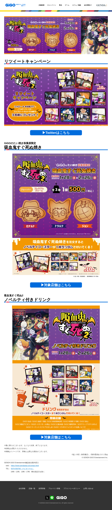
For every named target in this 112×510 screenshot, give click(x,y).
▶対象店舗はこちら (56, 285)
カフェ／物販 (76, 5)
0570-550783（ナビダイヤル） (22, 469)
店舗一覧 (32, 488)
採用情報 (42, 488)
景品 (60, 5)
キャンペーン (51, 5)
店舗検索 (41, 5)
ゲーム (67, 5)
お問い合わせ (88, 488)
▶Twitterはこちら (56, 133)
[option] (56, 35)
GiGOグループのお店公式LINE (52, 498)
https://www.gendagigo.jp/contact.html (25, 466)
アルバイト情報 (54, 488)
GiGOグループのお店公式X (47, 498)
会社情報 (87, 5)
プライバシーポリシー (71, 488)
